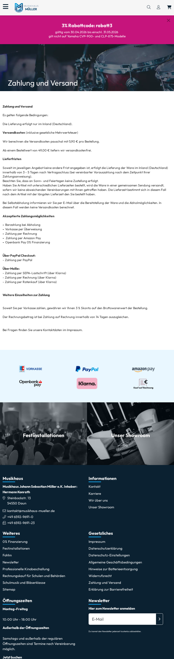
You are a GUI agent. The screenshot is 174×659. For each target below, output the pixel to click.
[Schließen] (168, 20)
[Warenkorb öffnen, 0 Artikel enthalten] (169, 7)
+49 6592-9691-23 (21, 519)
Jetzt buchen (12, 653)
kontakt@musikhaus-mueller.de (31, 507)
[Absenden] (159, 615)
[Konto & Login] (158, 7)
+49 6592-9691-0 (20, 513)
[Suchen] (149, 7)
